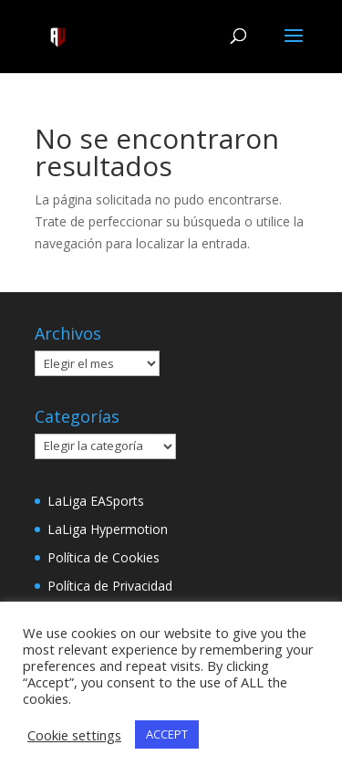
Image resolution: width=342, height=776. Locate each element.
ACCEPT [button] (167, 734)
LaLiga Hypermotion (107, 529)
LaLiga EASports (95, 500)
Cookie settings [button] (74, 735)
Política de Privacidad (109, 585)
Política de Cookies (103, 557)
